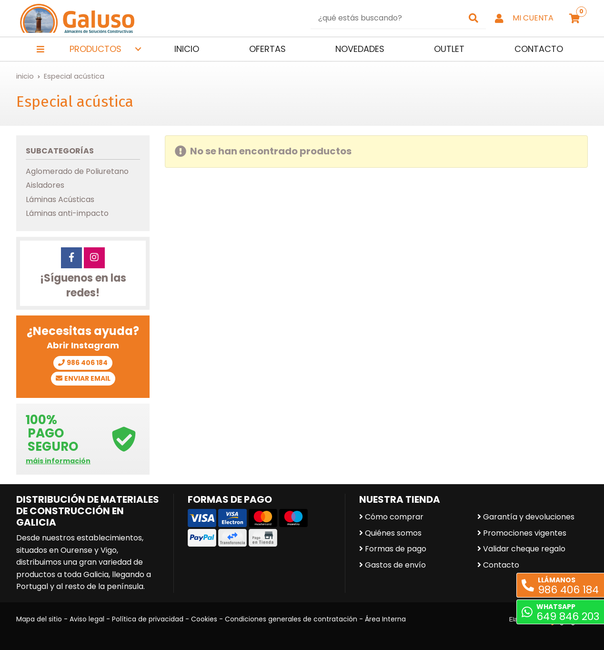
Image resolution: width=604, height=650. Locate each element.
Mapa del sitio (39, 619)
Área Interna (385, 619)
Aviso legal (87, 619)
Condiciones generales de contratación (291, 619)
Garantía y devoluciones (528, 516)
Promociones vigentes (524, 533)
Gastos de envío (395, 564)
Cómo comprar (394, 516)
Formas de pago (395, 548)
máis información (58, 461)
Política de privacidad (147, 619)
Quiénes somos (393, 533)
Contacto (501, 564)
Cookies (204, 619)
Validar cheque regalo (524, 548)
